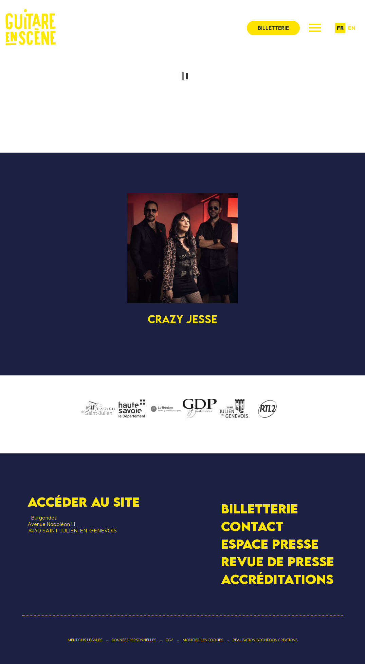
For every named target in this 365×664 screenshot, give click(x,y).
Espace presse (269, 544)
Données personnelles (134, 640)
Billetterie (259, 508)
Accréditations (277, 579)
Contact (252, 526)
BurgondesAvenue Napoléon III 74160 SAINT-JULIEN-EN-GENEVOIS (72, 524)
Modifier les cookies (203, 640)
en (351, 27)
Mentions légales (85, 640)
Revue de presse (277, 561)
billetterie (273, 27)
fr (340, 27)
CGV (169, 640)
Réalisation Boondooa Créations (265, 640)
